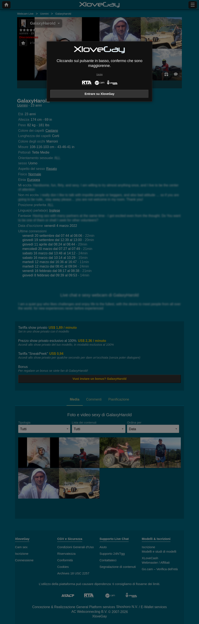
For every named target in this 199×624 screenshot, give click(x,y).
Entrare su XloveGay (99, 94)
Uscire (99, 74)
